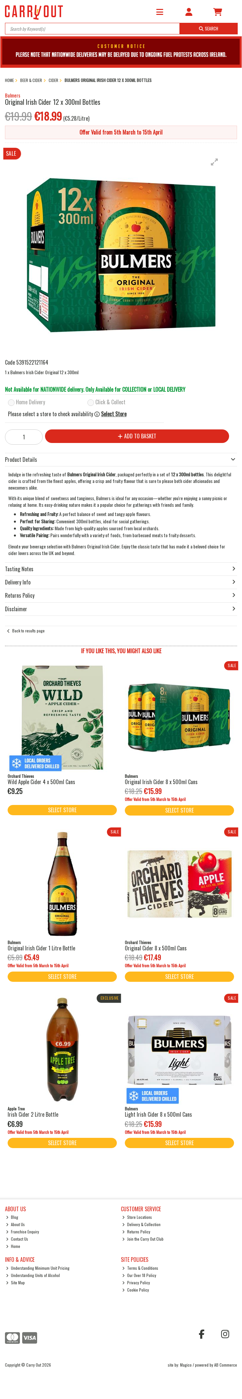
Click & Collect (110, 402)
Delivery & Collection (141, 1224)
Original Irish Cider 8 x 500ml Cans (161, 782)
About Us (15, 1224)
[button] (214, 162)
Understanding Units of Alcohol (33, 1275)
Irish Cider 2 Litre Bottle (33, 1114)
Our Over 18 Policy (139, 1275)
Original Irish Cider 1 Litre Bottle (41, 948)
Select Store (113, 414)
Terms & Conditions (140, 1268)
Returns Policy (136, 1231)
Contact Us (17, 1239)
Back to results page (28, 630)
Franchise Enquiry (22, 1231)
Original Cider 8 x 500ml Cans (156, 948)
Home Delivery (30, 402)
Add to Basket (137, 436)
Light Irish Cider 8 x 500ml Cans (158, 1114)
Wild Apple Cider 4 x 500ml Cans (41, 782)
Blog (12, 1217)
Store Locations (137, 1217)
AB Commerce (225, 1365)
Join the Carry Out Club (143, 1239)
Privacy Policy (136, 1282)
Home (13, 1246)
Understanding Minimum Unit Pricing (38, 1268)
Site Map (15, 1282)
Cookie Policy (135, 1290)
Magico (186, 1365)
